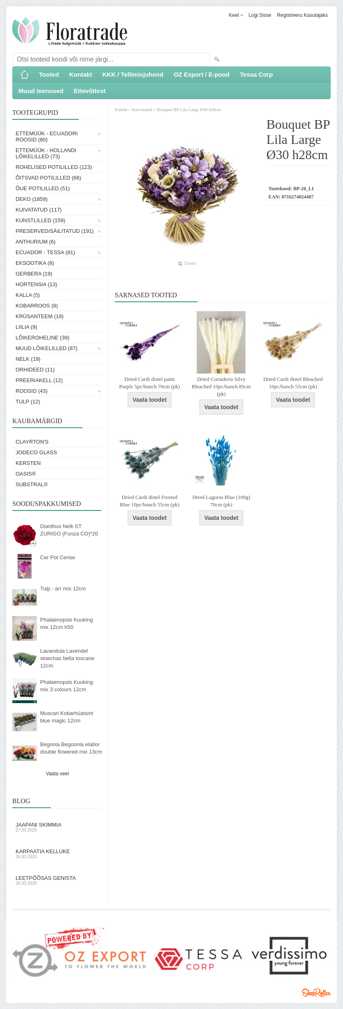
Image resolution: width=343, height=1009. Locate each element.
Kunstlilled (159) (40, 220)
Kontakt (80, 74)
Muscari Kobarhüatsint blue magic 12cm (66, 717)
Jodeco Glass (36, 452)
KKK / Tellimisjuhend (133, 74)
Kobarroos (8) (37, 306)
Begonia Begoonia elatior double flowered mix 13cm (71, 748)
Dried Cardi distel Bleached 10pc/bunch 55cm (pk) (293, 382)
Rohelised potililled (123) (54, 167)
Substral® (32, 484)
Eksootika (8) (35, 263)
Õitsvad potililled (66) (48, 178)
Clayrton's (32, 442)
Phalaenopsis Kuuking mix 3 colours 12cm (66, 685)
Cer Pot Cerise (57, 557)
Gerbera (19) (34, 274)
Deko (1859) (32, 199)
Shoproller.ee (316, 993)
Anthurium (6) (36, 242)
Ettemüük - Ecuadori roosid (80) (47, 136)
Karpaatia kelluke (57, 853)
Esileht (121, 109)
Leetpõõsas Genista (57, 880)
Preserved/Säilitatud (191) (55, 231)
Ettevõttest (90, 90)
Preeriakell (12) (39, 380)
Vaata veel (57, 774)
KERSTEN (28, 463)
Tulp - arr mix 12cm (63, 588)
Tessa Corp (256, 74)
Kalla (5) (28, 295)
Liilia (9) (26, 327)
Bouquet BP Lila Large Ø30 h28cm (189, 109)
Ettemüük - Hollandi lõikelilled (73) (46, 153)
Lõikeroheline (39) (43, 338)
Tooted (49, 74)
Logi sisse (260, 15)
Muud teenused (41, 90)
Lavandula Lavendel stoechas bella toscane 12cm (67, 658)
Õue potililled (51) (43, 188)
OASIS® (26, 474)
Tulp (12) (28, 402)
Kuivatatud (142, 109)
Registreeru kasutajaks (302, 15)
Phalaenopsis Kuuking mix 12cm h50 (66, 623)
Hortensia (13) (36, 284)
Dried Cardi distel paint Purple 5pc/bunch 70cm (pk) (149, 382)
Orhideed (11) (35, 370)
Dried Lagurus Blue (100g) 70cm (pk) (221, 501)
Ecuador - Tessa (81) (45, 252)
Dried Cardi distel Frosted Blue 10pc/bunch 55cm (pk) (149, 501)
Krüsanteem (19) (40, 316)
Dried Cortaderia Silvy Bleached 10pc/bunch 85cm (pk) (221, 386)
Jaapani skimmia (57, 827)
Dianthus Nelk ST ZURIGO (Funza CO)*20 (69, 530)
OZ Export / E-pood (202, 74)
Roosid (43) (32, 391)
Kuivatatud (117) (38, 210)
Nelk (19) (28, 359)
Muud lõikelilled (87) (46, 348)
